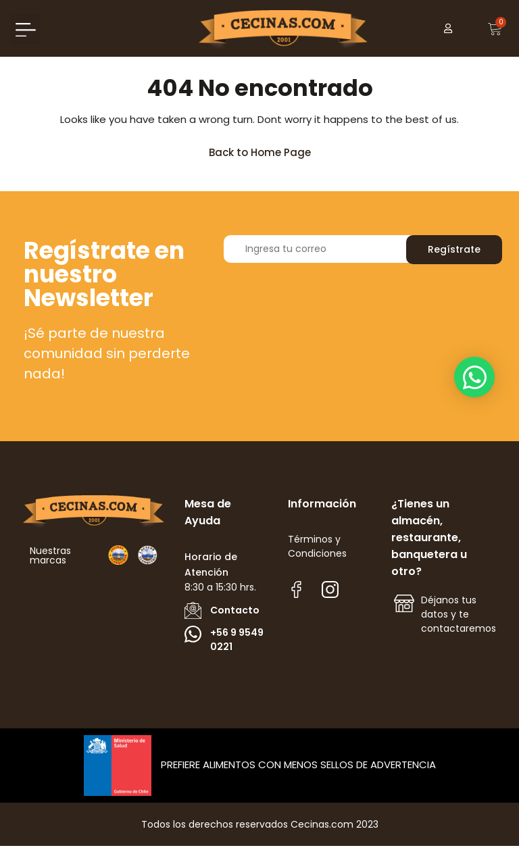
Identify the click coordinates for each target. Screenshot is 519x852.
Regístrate (454, 255)
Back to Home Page (266, 155)
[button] (25, 29)
